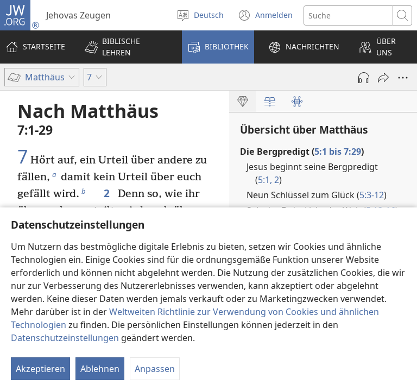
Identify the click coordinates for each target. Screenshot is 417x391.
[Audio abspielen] (364, 77)
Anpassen (155, 369)
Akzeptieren (40, 369)
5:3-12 (371, 195)
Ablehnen (99, 369)
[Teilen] (383, 77)
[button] (126, 47)
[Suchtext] (348, 15)
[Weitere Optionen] (403, 77)
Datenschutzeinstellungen (65, 338)
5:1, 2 (268, 180)
